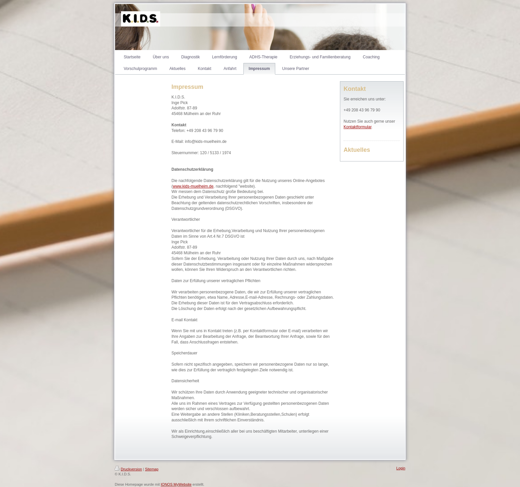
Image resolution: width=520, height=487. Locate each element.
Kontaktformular (357, 127)
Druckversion (128, 469)
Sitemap (151, 469)
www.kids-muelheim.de (193, 186)
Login (400, 468)
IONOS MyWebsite (176, 484)
